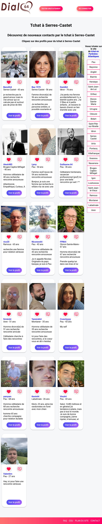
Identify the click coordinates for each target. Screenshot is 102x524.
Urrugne (93, 109)
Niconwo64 (37, 242)
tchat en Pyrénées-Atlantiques (93, 54)
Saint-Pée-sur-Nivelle (93, 125)
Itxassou (93, 158)
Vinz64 (63, 396)
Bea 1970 (36, 87)
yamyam (7, 396)
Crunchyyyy (65, 319)
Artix (93, 143)
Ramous (93, 195)
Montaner (93, 200)
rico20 (6, 242)
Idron (93, 131)
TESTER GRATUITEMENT (51, 9)
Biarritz (93, 77)
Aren (93, 210)
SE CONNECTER (85, 9)
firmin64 (7, 319)
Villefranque (93, 153)
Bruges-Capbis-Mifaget (93, 170)
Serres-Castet (93, 137)
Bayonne (93, 67)
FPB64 (63, 242)
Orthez (93, 94)
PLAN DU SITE (82, 520)
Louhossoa (93, 183)
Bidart (93, 119)
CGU (71, 520)
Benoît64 (7, 87)
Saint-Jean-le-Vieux (93, 189)
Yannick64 (37, 319)
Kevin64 (35, 396)
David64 (64, 87)
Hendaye (93, 82)
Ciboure (93, 114)
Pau (93, 62)
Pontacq (93, 148)
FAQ (65, 520)
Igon (93, 178)
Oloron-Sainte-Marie (93, 101)
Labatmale (93, 205)
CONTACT (95, 520)
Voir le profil (14, 115)
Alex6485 (7, 164)
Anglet (93, 72)
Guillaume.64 (66, 164)
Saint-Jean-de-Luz (93, 88)
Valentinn (7, 474)
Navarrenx (93, 163)
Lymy (34, 164)
